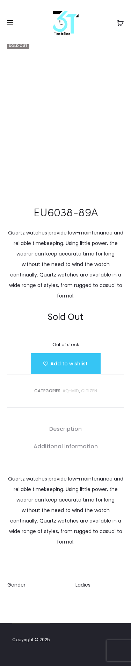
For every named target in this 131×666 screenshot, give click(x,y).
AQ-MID (71, 391)
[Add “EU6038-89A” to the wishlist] (66, 363)
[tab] (65, 429)
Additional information (66, 446)
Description (65, 429)
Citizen (89, 391)
